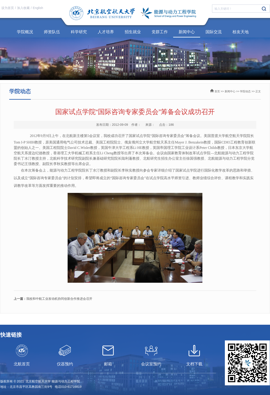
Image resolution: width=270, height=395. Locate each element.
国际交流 (214, 32)
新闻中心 (187, 32)
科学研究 (79, 32)
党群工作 (160, 32)
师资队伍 (52, 32)
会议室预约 (151, 364)
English (38, 8)
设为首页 (7, 8)
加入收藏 (23, 8)
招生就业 (133, 32)
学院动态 (245, 91)
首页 (217, 91)
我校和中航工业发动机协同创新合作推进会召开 (53, 298)
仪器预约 (65, 364)
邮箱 (108, 364)
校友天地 (240, 32)
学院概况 (25, 32)
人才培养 (106, 32)
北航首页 (22, 364)
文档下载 (194, 364)
